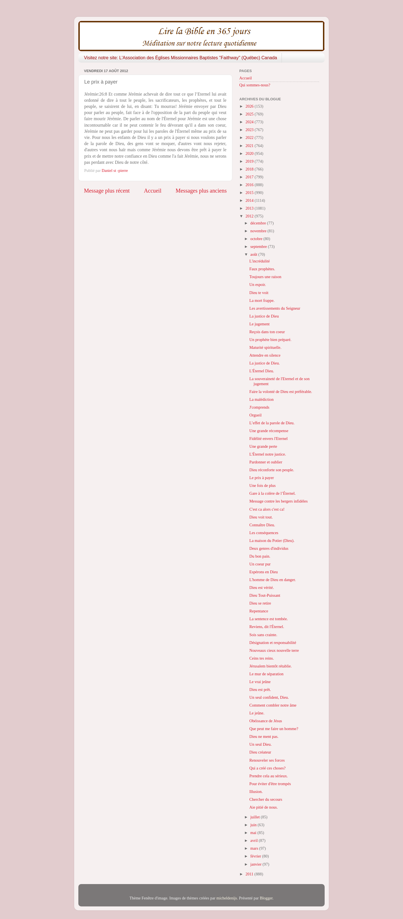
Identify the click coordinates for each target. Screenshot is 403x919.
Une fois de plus (262, 485)
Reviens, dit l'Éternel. (266, 626)
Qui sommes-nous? (254, 85)
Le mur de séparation (266, 674)
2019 (249, 161)
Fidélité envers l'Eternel (268, 438)
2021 (249, 145)
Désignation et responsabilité (272, 642)
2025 (249, 114)
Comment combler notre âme (272, 705)
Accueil (152, 191)
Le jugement (259, 324)
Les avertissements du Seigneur (274, 308)
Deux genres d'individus (268, 548)
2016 (249, 185)
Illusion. (256, 791)
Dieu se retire (260, 603)
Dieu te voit (258, 292)
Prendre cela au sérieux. (268, 776)
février (256, 856)
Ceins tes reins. (261, 658)
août (254, 254)
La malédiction (261, 399)
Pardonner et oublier (265, 462)
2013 (249, 208)
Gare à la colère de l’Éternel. (272, 493)
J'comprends (259, 407)
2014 (249, 200)
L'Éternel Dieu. (261, 371)
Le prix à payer (261, 477)
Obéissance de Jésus (265, 721)
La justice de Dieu (264, 316)
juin (254, 825)
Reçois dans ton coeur (267, 332)
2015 (249, 192)
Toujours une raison (265, 276)
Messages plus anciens (201, 191)
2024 (249, 122)
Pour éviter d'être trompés (270, 783)
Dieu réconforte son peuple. (271, 470)
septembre (259, 246)
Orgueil (255, 415)
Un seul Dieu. (260, 744)
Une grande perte (263, 446)
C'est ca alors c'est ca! (267, 509)
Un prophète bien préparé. (270, 339)
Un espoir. (257, 284)
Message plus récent (107, 191)
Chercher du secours (265, 799)
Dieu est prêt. (260, 689)
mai (253, 832)
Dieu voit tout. (261, 517)
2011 (249, 874)
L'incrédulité (259, 261)
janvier (256, 864)
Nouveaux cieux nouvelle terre (274, 650)
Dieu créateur (260, 752)
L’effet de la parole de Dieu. (271, 423)
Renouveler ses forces (267, 760)
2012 (249, 216)
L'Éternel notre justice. (267, 454)
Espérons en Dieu (263, 572)
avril (254, 840)
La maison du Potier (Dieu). (271, 540)
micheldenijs (226, 898)
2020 (249, 153)
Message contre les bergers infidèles (278, 501)
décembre (258, 223)
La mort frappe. (262, 300)
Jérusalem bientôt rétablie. (270, 666)
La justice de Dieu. (264, 363)
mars (254, 848)
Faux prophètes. (262, 269)
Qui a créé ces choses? (267, 768)
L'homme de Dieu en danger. (272, 579)
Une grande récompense (268, 430)
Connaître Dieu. (262, 525)
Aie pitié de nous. (263, 807)
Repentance (258, 611)
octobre (257, 238)
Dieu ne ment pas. (263, 736)
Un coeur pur (260, 564)
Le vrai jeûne (260, 681)
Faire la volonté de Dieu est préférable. (280, 391)
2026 (249, 106)
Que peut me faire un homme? (273, 728)
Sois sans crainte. (263, 635)
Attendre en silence (264, 355)
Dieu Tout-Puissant (264, 595)
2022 (249, 137)
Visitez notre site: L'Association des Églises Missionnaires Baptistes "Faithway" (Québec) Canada (180, 57)
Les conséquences (263, 532)
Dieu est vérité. (261, 587)
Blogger (266, 898)
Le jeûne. (256, 713)
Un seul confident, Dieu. (269, 697)
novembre (259, 231)
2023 (249, 129)
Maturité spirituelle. (265, 347)
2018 (249, 169)
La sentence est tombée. (268, 619)
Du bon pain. (259, 556)
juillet (255, 817)
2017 (249, 177)
